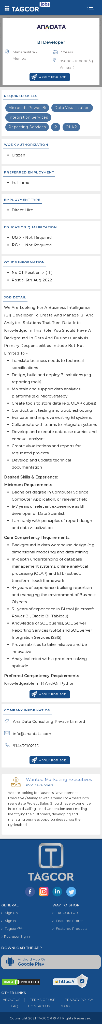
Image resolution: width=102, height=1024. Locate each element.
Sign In (8, 921)
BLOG (60, 1006)
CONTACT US (34, 1006)
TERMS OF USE (38, 1000)
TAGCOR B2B (65, 913)
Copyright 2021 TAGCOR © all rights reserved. (51, 1018)
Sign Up (9, 913)
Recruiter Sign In (16, 936)
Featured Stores (67, 921)
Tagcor (11, 928)
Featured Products (69, 928)
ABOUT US (11, 1000)
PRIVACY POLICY (74, 1000)
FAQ (9, 1006)
